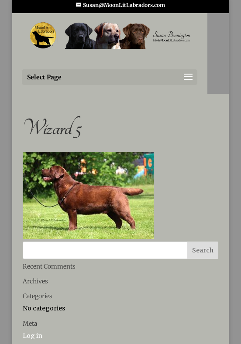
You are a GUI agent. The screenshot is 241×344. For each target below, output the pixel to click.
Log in (32, 336)
